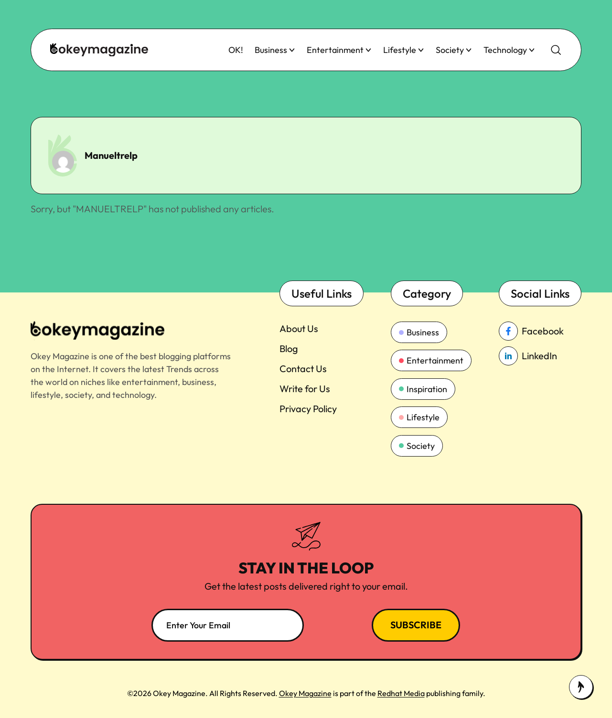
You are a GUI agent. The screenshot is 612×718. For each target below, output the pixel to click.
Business (275, 49)
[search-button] (556, 50)
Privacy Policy (308, 409)
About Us (298, 328)
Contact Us (303, 369)
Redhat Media (401, 693)
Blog (288, 348)
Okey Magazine (305, 693)
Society (454, 49)
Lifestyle (403, 49)
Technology (509, 49)
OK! (235, 49)
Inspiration (423, 389)
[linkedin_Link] (540, 355)
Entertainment (339, 49)
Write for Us (304, 389)
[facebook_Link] (540, 331)
